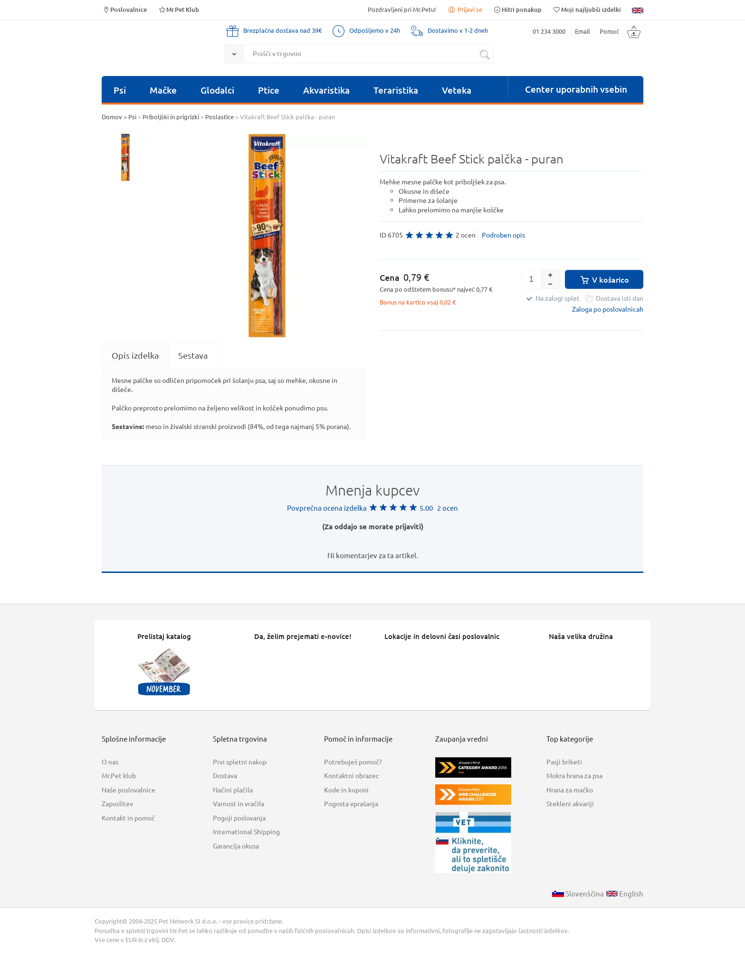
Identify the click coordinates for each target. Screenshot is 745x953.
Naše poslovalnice (128, 789)
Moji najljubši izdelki (587, 9)
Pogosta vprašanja (351, 803)
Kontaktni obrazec (351, 775)
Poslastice (219, 117)
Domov (112, 117)
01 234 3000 (549, 31)
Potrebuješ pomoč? (353, 761)
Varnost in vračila (238, 803)
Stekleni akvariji (570, 803)
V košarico (604, 279)
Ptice (268, 90)
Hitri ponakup (517, 9)
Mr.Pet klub (119, 775)
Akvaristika (326, 90)
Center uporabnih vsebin (576, 89)
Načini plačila (233, 789)
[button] (550, 274)
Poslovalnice (124, 9)
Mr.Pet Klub (178, 9)
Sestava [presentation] (193, 355)
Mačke (163, 90)
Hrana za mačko (569, 789)
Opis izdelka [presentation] (135, 355)
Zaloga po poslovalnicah (607, 309)
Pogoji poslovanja (239, 817)
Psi (120, 90)
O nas (110, 761)
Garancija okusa (236, 845)
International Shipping (246, 831)
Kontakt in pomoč (128, 817)
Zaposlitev (117, 803)
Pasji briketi (564, 761)
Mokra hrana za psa (574, 775)
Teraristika (395, 90)
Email (582, 31)
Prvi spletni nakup (240, 761)
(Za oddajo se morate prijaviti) (372, 526)
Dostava (225, 775)
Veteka (456, 90)
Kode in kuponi (346, 789)
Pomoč (609, 31)
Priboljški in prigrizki (171, 117)
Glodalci (217, 90)
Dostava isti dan (619, 298)
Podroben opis (503, 234)
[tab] (135, 355)
